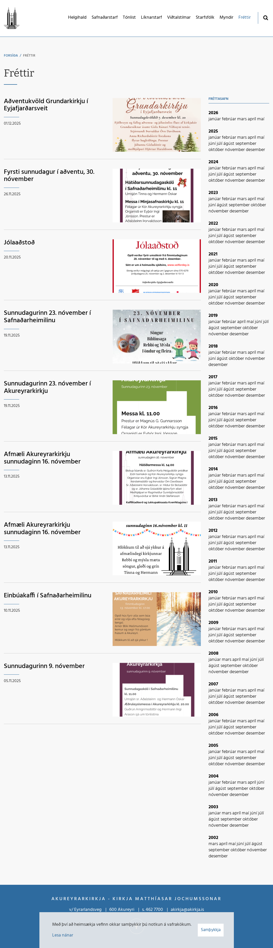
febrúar (229, 119)
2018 (213, 346)
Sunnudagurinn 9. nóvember (44, 666)
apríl (252, 119)
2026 (213, 113)
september (245, 143)
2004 (214, 776)
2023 (213, 193)
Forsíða (11, 56)
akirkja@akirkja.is (187, 909)
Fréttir (29, 56)
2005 (213, 745)
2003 (213, 807)
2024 (213, 162)
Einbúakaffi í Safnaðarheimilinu (47, 595)
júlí (220, 143)
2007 (213, 684)
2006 (214, 715)
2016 (213, 408)
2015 (213, 438)
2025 (213, 131)
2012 (213, 530)
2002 (213, 838)
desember (255, 150)
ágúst (229, 143)
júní (213, 143)
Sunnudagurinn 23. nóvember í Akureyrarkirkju (47, 387)
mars (242, 119)
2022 (213, 223)
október (217, 150)
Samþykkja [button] (211, 930)
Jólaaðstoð (19, 243)
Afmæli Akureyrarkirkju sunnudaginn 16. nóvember (42, 458)
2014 (213, 469)
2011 (213, 561)
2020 (213, 285)
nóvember (235, 150)
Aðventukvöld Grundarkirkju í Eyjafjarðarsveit (46, 105)
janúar (215, 119)
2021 (213, 254)
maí (260, 119)
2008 (214, 653)
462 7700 (154, 909)
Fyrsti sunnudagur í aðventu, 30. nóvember (49, 176)
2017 (213, 377)
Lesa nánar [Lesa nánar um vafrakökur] (62, 935)
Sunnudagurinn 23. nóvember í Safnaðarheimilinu (47, 317)
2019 (213, 315)
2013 (213, 500)
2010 (213, 592)
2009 (214, 623)
